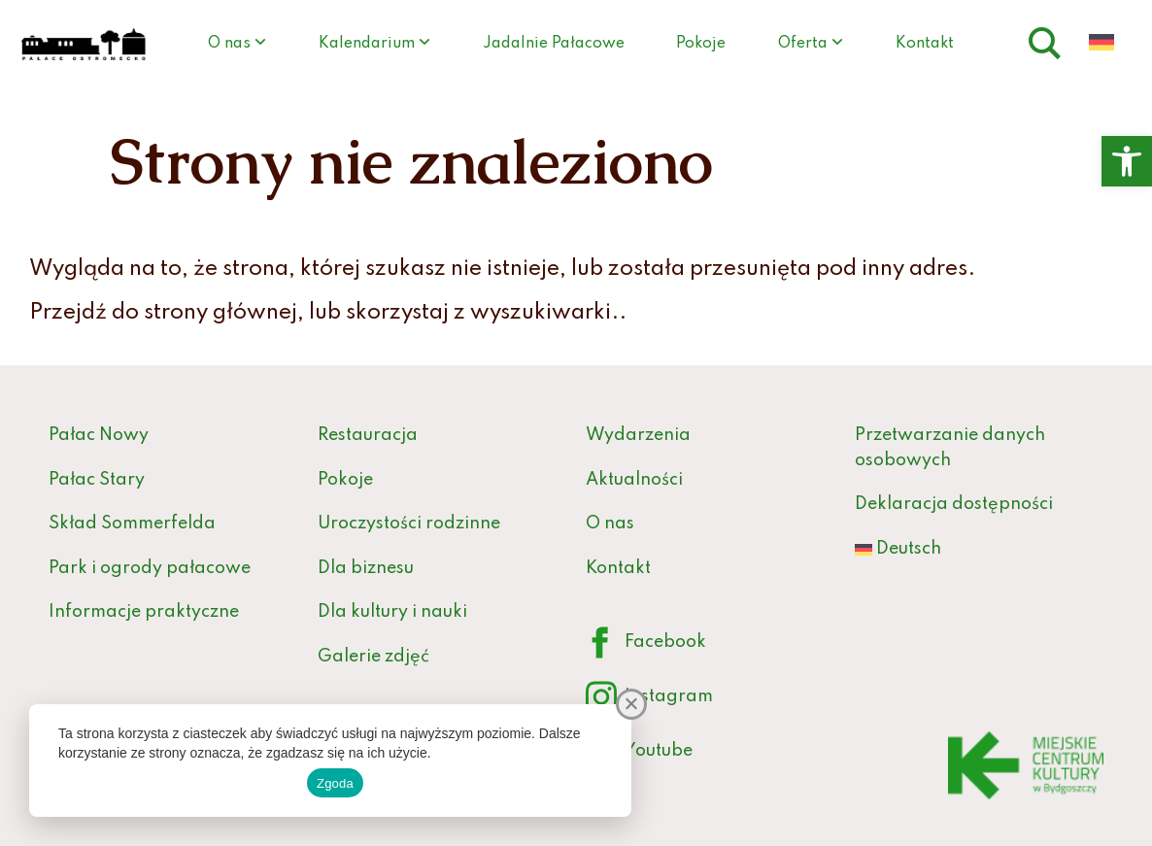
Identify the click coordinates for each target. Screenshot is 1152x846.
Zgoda (335, 783)
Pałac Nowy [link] (99, 435)
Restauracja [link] (368, 435)
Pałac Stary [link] (97, 480)
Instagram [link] (649, 698)
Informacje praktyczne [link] (144, 612)
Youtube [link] (639, 752)
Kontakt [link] (925, 43)
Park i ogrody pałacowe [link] (150, 568)
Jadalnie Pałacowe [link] (554, 43)
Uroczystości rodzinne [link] (409, 523)
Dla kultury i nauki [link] (392, 612)
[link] (1126, 161)
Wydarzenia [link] (638, 435)
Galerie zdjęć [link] (373, 656)
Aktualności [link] (634, 480)
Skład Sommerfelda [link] (132, 523)
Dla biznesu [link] (366, 568)
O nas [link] (229, 43)
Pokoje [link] (701, 43)
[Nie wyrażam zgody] (631, 704)
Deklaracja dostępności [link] (954, 504)
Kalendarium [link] (367, 43)
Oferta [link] (803, 43)
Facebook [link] (646, 643)
